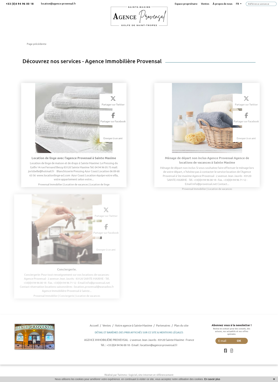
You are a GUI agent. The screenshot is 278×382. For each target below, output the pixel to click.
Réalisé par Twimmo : (116, 374)
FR (238, 3)
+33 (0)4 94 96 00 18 (118, 345)
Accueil (94, 325)
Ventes (205, 3)
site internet (145, 374)
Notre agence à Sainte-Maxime (133, 325)
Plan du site (181, 325)
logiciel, (133, 374)
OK (241, 340)
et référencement (163, 374)
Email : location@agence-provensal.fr (154, 345)
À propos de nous (222, 3)
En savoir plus (212, 379)
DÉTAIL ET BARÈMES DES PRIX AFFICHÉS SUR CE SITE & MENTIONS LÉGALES (139, 332)
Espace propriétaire (186, 3)
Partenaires (163, 325)
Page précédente (35, 42)
